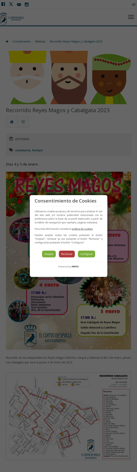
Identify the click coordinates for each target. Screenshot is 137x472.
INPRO (75, 266)
